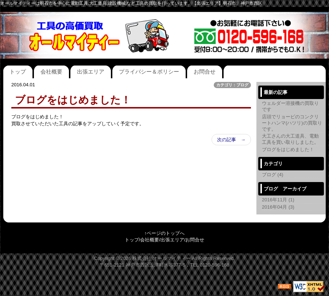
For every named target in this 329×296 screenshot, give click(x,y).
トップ (17, 71)
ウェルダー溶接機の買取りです (290, 106)
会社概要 (51, 71)
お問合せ (205, 71)
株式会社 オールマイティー (161, 258)
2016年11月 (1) (278, 199)
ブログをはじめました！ (288, 149)
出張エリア (90, 71)
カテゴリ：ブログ (232, 85)
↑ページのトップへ (164, 233)
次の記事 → (231, 139)
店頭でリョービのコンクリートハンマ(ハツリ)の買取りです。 (292, 123)
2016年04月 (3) (278, 207)
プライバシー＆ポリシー (149, 71)
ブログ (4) (272, 174)
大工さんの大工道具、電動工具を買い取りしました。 (290, 139)
